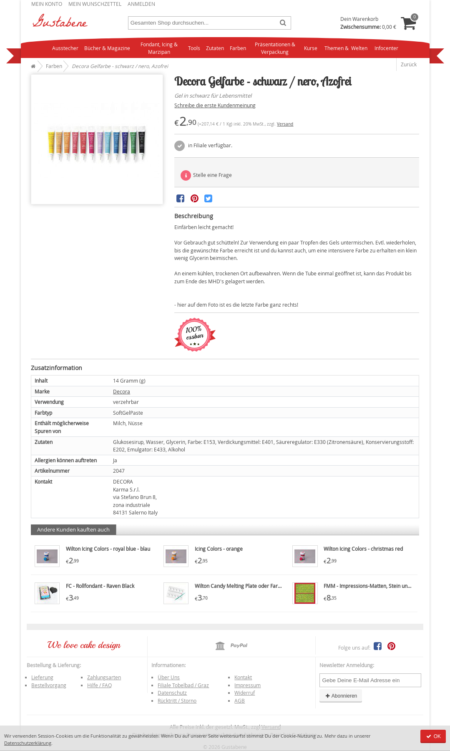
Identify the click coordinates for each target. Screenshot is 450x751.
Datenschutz (172, 692)
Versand (285, 124)
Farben (238, 48)
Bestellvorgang (48, 685)
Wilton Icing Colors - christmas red (363, 548)
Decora (121, 391)
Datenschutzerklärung (27, 743)
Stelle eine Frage (206, 175)
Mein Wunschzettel (94, 3)
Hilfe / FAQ (99, 685)
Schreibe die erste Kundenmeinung (215, 105)
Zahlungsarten (104, 677)
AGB (239, 700)
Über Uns (169, 677)
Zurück (409, 64)
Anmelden (141, 3)
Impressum (247, 685)
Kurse (310, 48)
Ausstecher (65, 48)
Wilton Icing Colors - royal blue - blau (108, 548)
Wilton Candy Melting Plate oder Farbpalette (246, 585)
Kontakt (243, 677)
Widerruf (244, 692)
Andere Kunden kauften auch (73, 529)
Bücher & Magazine (107, 48)
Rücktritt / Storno (177, 700)
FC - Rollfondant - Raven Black (100, 585)
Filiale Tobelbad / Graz (183, 685)
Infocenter (386, 48)
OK (433, 736)
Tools (194, 48)
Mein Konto (46, 3)
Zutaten (215, 48)
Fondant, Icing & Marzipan (159, 48)
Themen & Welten (345, 48)
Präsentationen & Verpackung (275, 48)
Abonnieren (340, 696)
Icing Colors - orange (219, 548)
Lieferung (42, 677)
